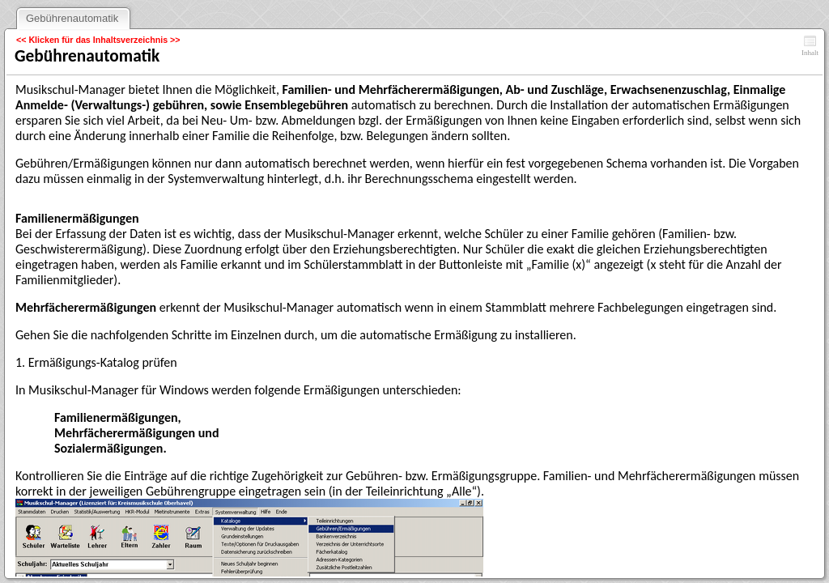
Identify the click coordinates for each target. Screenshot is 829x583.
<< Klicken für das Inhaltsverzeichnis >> (98, 40)
